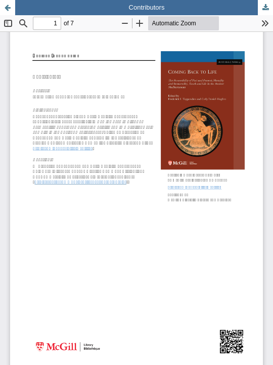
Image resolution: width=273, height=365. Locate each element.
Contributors (147, 7)
